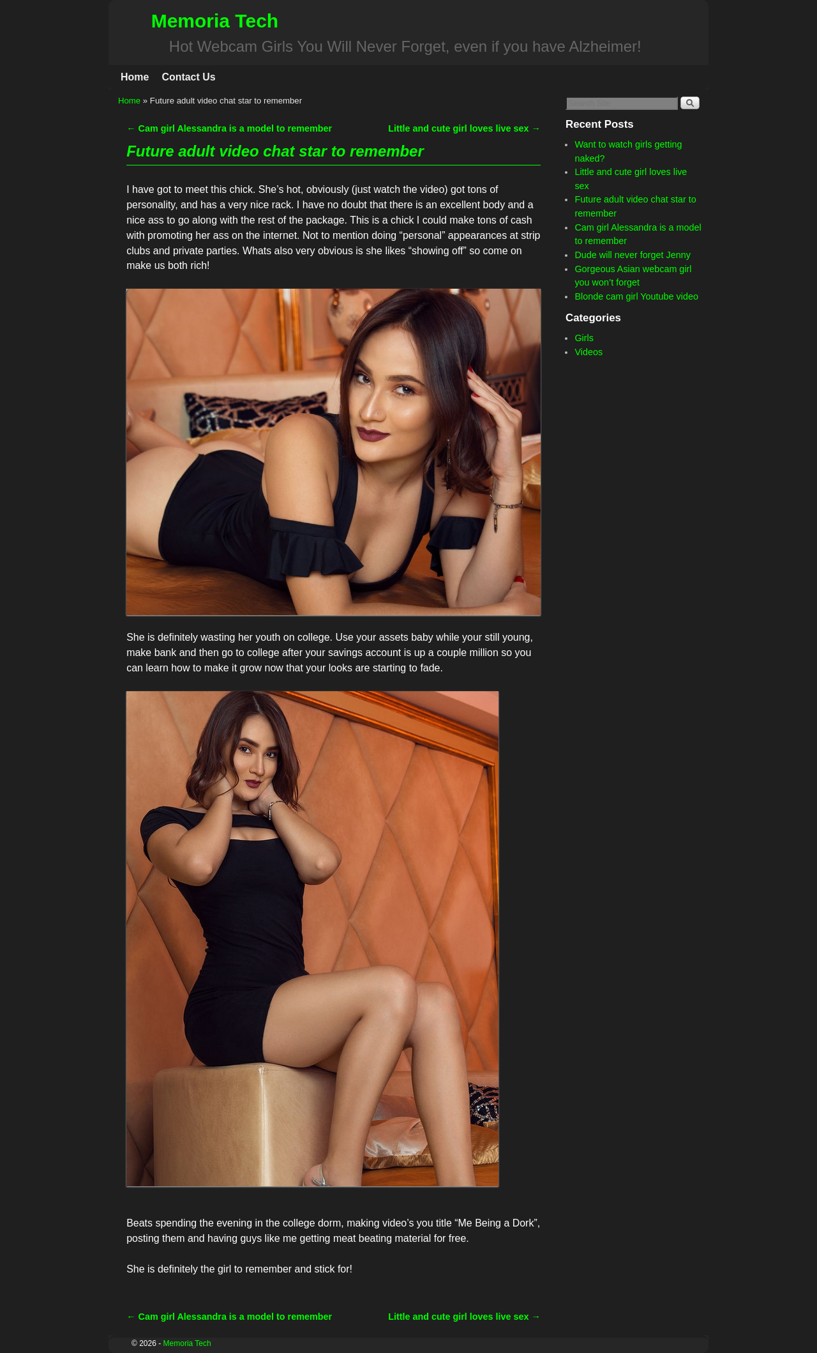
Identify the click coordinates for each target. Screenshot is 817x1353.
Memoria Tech (215, 20)
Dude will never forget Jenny (632, 255)
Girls (584, 338)
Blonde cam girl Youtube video (636, 296)
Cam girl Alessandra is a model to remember (229, 128)
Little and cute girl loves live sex (464, 128)
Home (135, 77)
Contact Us (188, 77)
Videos (588, 352)
